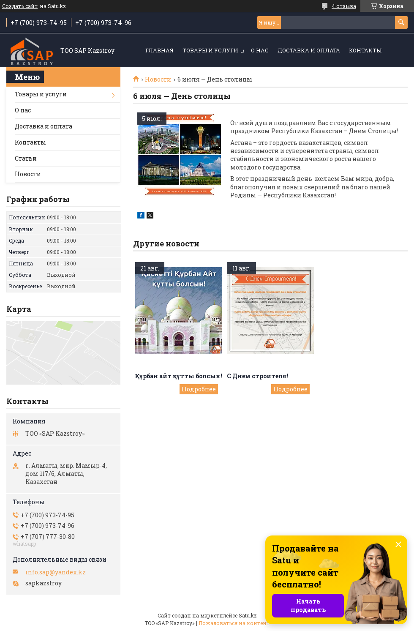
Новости (158, 79)
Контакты (365, 50)
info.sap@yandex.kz (55, 572)
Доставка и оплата (309, 50)
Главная (159, 50)
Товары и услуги (210, 50)
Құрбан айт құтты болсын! (178, 376)
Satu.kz (248, 615)
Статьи (26, 158)
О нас (260, 50)
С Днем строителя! (258, 376)
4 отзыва (344, 6)
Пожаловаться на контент (234, 623)
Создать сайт (20, 6)
